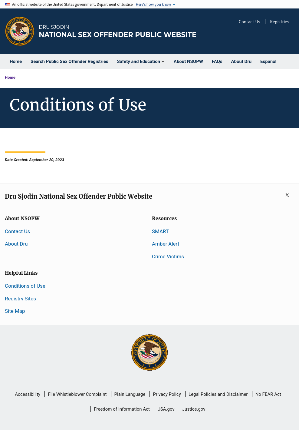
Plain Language (130, 394)
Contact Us (249, 22)
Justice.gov (193, 409)
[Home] (117, 31)
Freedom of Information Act (122, 409)
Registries (279, 22)
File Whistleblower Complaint (77, 394)
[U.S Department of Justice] (149, 353)
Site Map (15, 311)
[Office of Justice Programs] (19, 31)
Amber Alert (165, 244)
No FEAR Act (268, 394)
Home (10, 77)
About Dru (16, 244)
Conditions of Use (25, 286)
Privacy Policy (167, 394)
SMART (160, 231)
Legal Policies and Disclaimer (218, 394)
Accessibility (27, 394)
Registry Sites (20, 299)
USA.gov (166, 409)
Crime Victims (168, 256)
